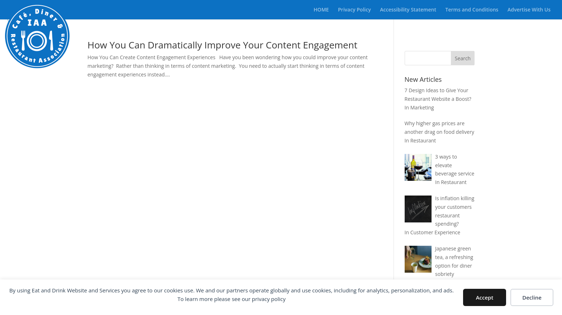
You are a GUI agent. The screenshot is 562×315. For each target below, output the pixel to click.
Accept (485, 297)
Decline (532, 297)
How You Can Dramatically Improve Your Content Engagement (222, 44)
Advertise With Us (529, 10)
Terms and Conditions (472, 10)
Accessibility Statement (408, 10)
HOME (321, 10)
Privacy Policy (354, 10)
